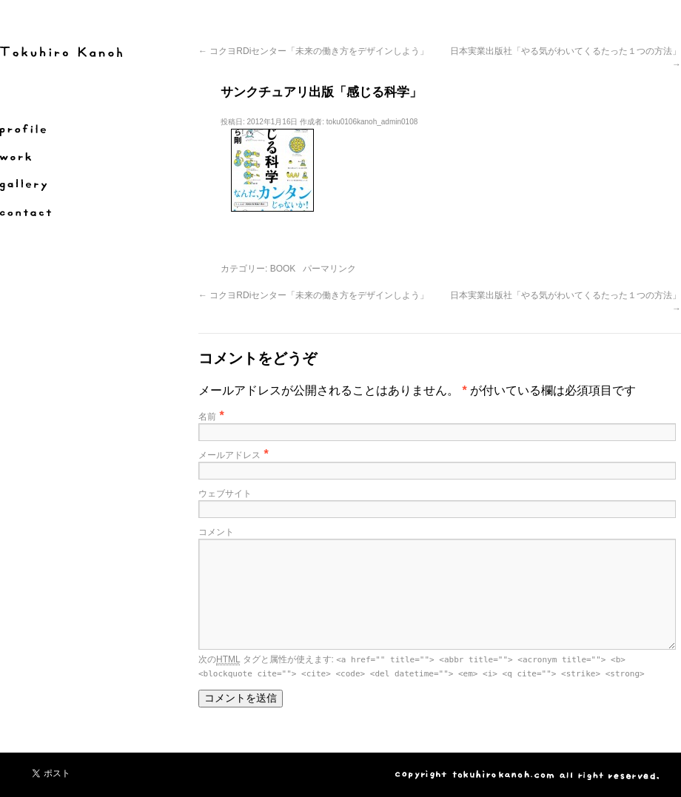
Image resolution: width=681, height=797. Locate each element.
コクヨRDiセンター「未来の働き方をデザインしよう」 (313, 51)
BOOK (283, 268)
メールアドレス (229, 455)
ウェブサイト (225, 493)
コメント (216, 532)
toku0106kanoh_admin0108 (371, 122)
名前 (207, 416)
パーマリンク (329, 268)
